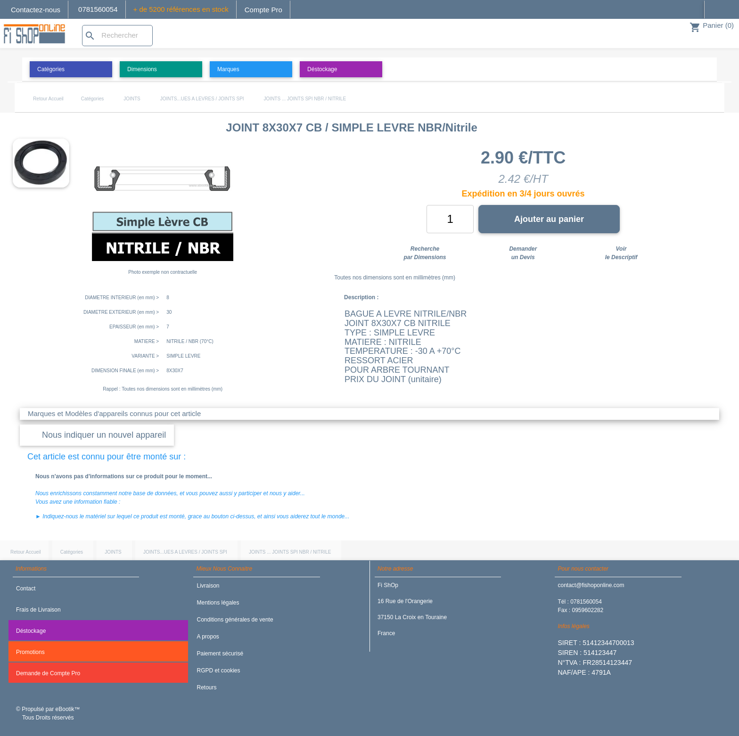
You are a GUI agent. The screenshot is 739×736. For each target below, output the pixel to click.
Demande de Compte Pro (48, 673)
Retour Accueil (48, 98)
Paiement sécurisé (220, 653)
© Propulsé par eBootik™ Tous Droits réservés (48, 713)
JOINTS (131, 98)
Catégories (92, 98)
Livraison (208, 585)
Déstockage (31, 631)
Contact (25, 588)
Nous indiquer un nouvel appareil (104, 435)
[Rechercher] (117, 35)
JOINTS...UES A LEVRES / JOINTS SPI (202, 98)
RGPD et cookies (218, 670)
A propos (208, 636)
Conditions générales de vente (235, 619)
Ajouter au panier (549, 219)
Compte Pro (263, 10)
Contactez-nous (35, 10)
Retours (206, 687)
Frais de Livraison (38, 609)
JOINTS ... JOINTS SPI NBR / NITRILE (305, 98)
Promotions (30, 652)
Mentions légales (218, 602)
